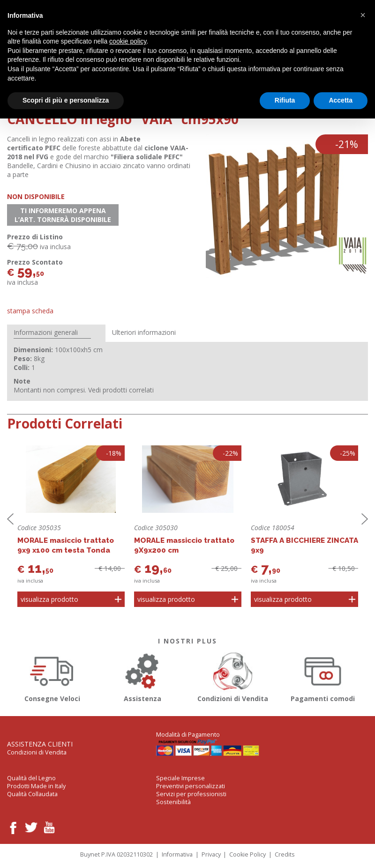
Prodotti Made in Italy (36, 786)
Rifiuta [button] (285, 100)
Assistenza (143, 675)
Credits (285, 854)
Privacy (211, 854)
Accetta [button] (340, 100)
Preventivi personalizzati (190, 786)
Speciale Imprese (180, 778)
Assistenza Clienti (40, 743)
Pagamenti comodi (323, 675)
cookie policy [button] (127, 41)
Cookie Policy (247, 854)
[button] (362, 14)
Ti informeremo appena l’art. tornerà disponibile (63, 215)
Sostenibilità (173, 802)
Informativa (177, 854)
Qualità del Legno (31, 778)
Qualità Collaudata (32, 794)
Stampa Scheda (30, 310)
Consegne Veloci (52, 675)
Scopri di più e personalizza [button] (65, 100)
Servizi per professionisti (191, 794)
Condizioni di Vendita (233, 675)
